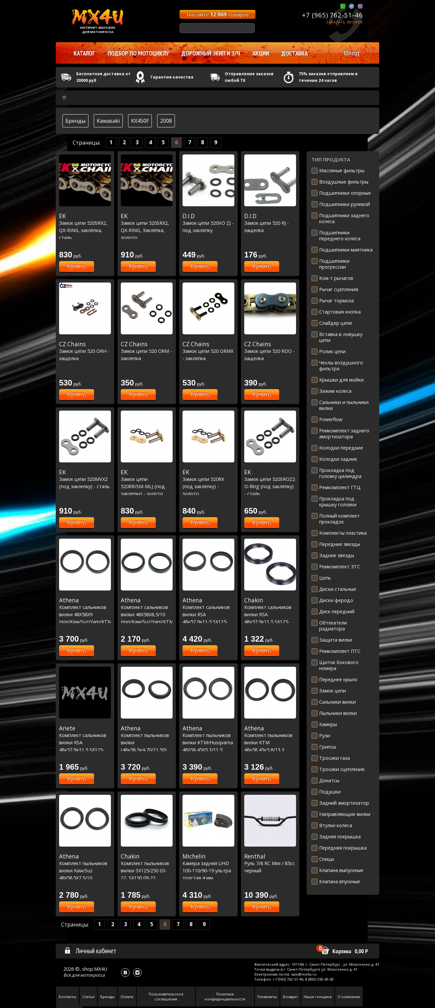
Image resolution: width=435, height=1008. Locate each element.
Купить (76, 266)
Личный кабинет (90, 950)
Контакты (67, 996)
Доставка (295, 53)
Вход (351, 52)
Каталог (84, 53)
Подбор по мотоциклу (138, 53)
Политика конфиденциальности (225, 996)
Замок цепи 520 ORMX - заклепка (208, 351)
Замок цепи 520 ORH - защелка (85, 351)
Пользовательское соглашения (166, 996)
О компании (349, 996)
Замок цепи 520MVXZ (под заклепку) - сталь (85, 479)
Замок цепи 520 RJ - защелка (270, 223)
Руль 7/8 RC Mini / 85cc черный (270, 863)
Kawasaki (108, 120)
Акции (260, 53)
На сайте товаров (218, 14)
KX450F (140, 120)
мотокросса (92, 975)
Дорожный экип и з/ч (211, 53)
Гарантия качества (172, 77)
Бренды (75, 120)
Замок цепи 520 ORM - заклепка (147, 351)
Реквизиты (267, 996)
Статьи (88, 996)
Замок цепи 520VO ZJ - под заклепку (208, 223)
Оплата (126, 996)
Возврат (290, 996)
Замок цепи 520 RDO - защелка (270, 351)
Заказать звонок (344, 21)
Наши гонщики (318, 996)
